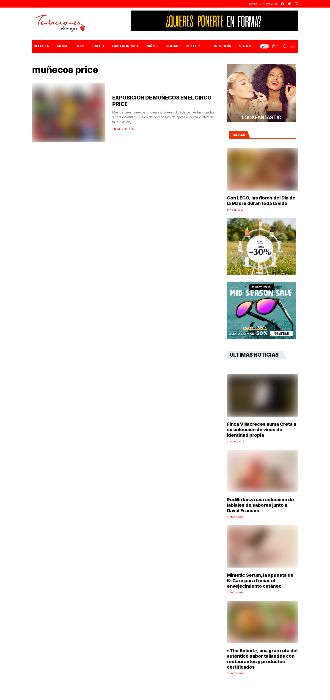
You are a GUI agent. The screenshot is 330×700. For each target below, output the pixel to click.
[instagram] (296, 3)
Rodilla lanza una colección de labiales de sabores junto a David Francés (260, 505)
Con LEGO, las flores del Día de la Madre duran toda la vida (261, 200)
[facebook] (282, 3)
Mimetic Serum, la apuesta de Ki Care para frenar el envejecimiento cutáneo (260, 580)
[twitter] (289, 4)
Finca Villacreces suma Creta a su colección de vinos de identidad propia (261, 429)
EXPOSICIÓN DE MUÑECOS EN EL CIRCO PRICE (162, 100)
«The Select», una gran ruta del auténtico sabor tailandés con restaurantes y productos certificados (262, 659)
